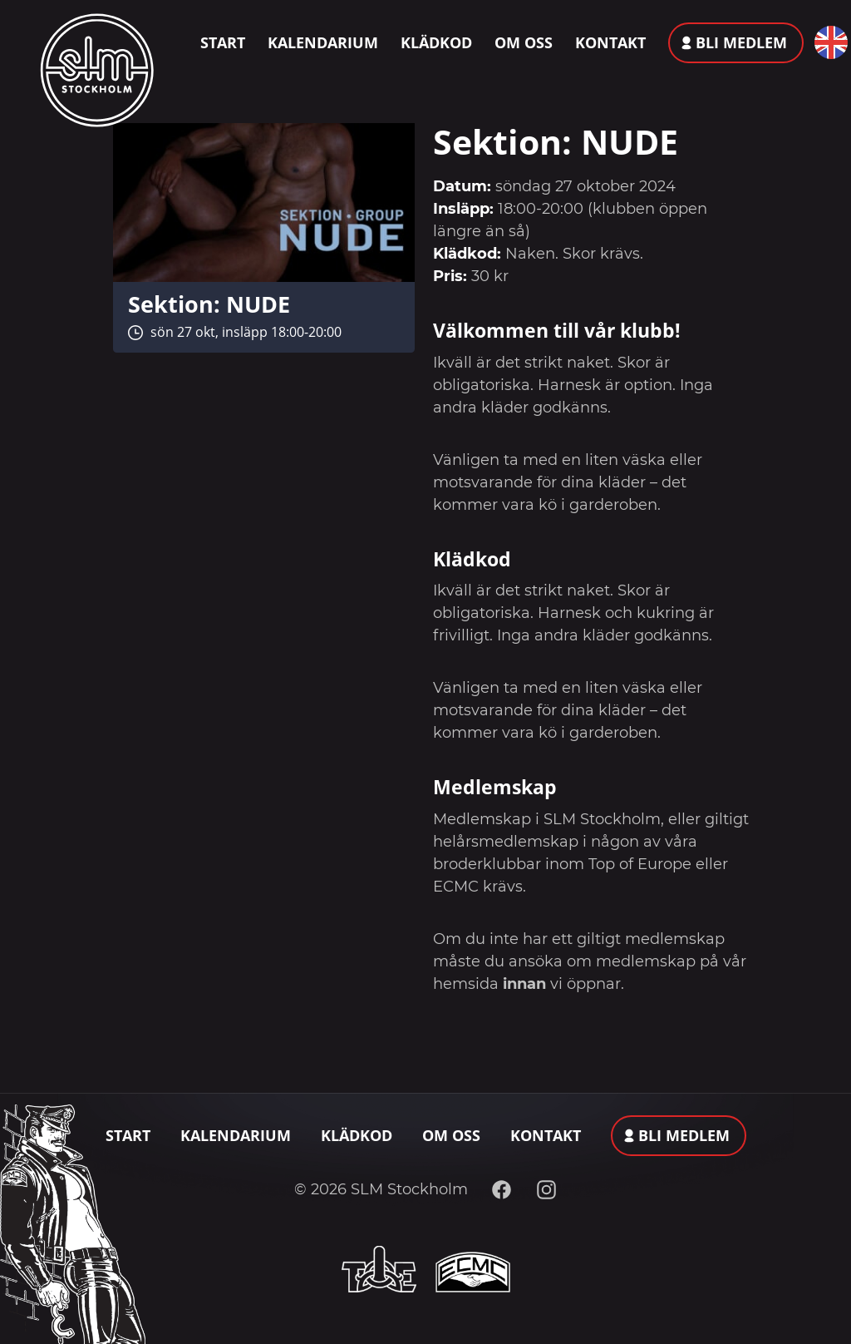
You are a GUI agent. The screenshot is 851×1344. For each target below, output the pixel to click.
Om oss (523, 42)
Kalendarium (323, 42)
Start (222, 42)
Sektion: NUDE (209, 304)
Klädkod (436, 42)
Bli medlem (741, 42)
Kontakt (610, 42)
